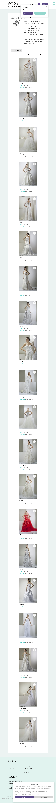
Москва (32, 4)
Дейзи (21, 83)
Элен (20, 292)
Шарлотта (22, 535)
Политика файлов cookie (26, 799)
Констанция (22, 465)
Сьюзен (21, 257)
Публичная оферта (14, 766)
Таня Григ (25, 85)
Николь (21, 431)
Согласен (24, 797)
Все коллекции (17, 50)
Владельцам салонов (30, 766)
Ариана (21, 153)
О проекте (11, 768)
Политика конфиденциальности (39, 799)
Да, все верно (28, 13)
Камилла (21, 674)
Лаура (21, 396)
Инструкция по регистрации (28, 769)
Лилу (20, 222)
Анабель (21, 604)
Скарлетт (21, 188)
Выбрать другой (40, 13)
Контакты (26, 772)
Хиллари (21, 500)
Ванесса (21, 118)
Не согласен (43, 797)
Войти (45, 4)
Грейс (21, 326)
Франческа (22, 708)
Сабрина (21, 743)
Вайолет (21, 569)
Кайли (21, 361)
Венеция (21, 639)
